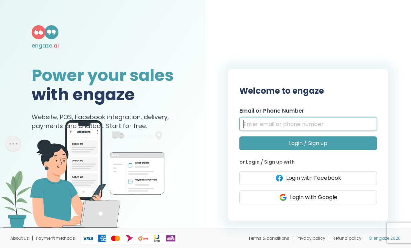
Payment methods (55, 238)
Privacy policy (310, 238)
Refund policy (347, 238)
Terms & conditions (268, 238)
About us (19, 238)
